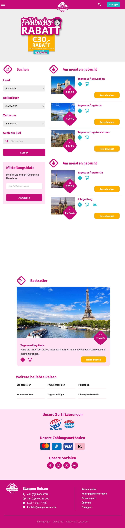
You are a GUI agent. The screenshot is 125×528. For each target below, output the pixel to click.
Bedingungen (43, 521)
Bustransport (89, 498)
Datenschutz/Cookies (77, 521)
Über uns (86, 502)
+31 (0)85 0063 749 (37, 494)
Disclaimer (58, 521)
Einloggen (87, 507)
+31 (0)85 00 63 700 (38, 498)
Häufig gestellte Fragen (94, 493)
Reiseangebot (89, 489)
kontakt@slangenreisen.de (41, 507)
